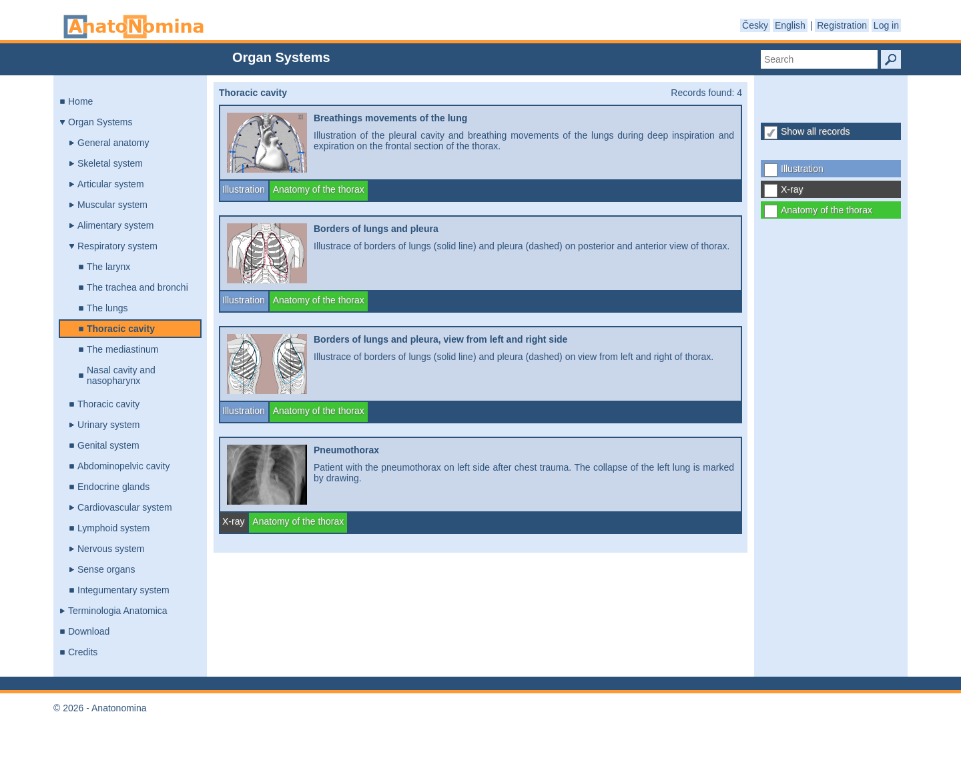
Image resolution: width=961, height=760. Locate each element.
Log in (886, 25)
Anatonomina (133, 26)
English (790, 25)
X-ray (792, 189)
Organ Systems (100, 122)
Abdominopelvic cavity (123, 466)
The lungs (107, 308)
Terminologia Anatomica (118, 610)
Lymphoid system (113, 528)
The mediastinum (122, 349)
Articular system (110, 184)
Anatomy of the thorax (826, 210)
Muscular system (112, 204)
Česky (755, 25)
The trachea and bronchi (137, 287)
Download (88, 631)
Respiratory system (117, 246)
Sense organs (106, 569)
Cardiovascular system (124, 507)
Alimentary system (115, 225)
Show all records (815, 131)
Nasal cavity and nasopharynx (121, 375)
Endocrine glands (113, 486)
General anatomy (113, 142)
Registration (842, 25)
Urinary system (108, 424)
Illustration (802, 168)
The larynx (108, 266)
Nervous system (110, 548)
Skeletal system (110, 163)
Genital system (108, 445)
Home (80, 101)
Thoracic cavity (121, 328)
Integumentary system (123, 590)
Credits (82, 652)
